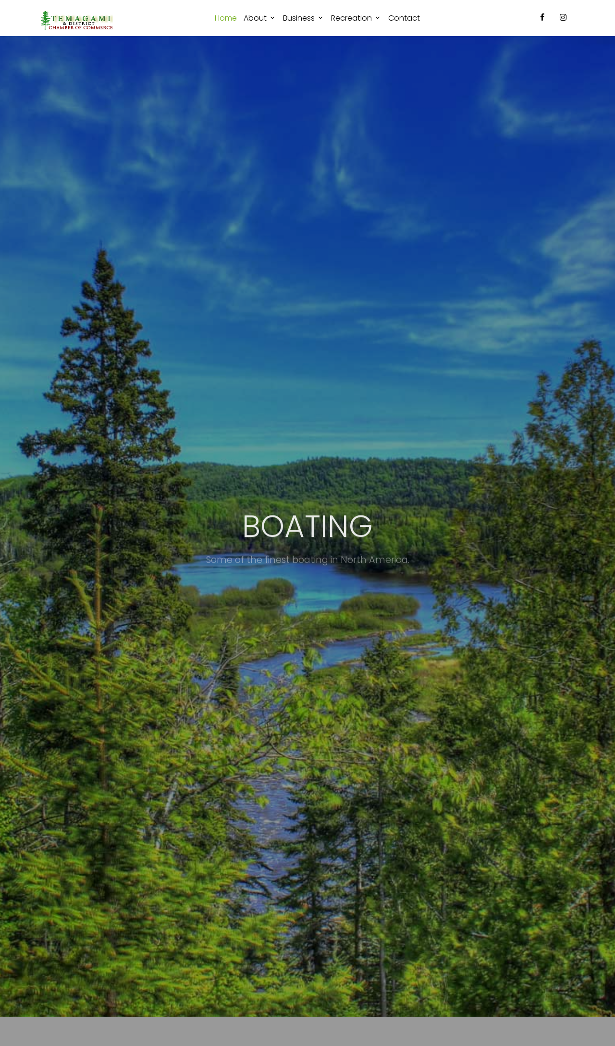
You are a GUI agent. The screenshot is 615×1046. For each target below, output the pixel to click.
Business (299, 18)
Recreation (351, 18)
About (255, 18)
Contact (404, 18)
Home (226, 18)
